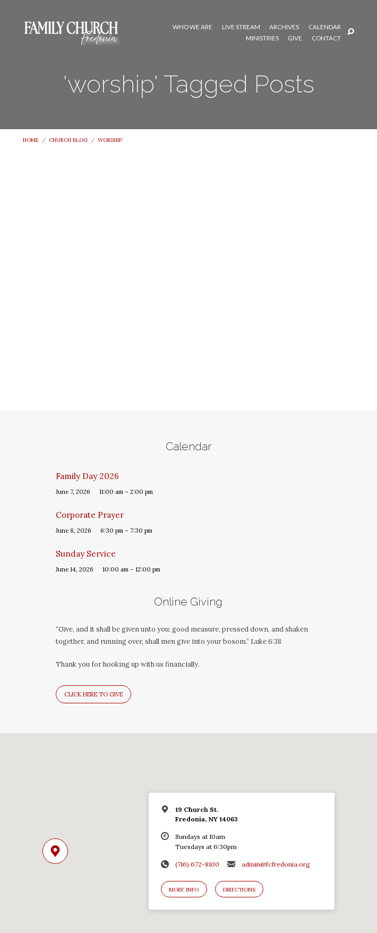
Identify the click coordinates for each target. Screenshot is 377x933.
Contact (326, 38)
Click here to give (93, 694)
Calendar (325, 27)
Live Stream (241, 27)
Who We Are (192, 27)
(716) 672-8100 (197, 864)
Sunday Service (86, 554)
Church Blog (68, 140)
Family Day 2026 (87, 476)
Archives (284, 27)
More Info (184, 889)
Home (31, 140)
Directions (239, 889)
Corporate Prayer (90, 515)
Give (295, 38)
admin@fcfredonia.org (276, 864)
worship (110, 140)
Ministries (262, 38)
